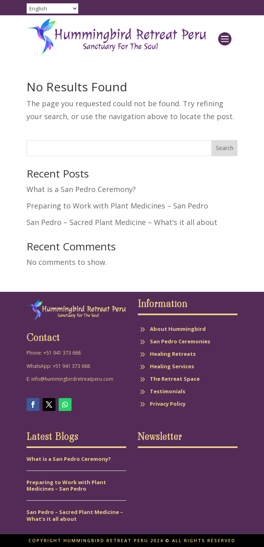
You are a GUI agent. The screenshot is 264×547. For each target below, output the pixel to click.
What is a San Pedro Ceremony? (81, 189)
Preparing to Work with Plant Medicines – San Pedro (117, 206)
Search (224, 148)
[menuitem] (224, 36)
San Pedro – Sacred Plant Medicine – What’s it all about (123, 222)
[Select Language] (52, 8)
